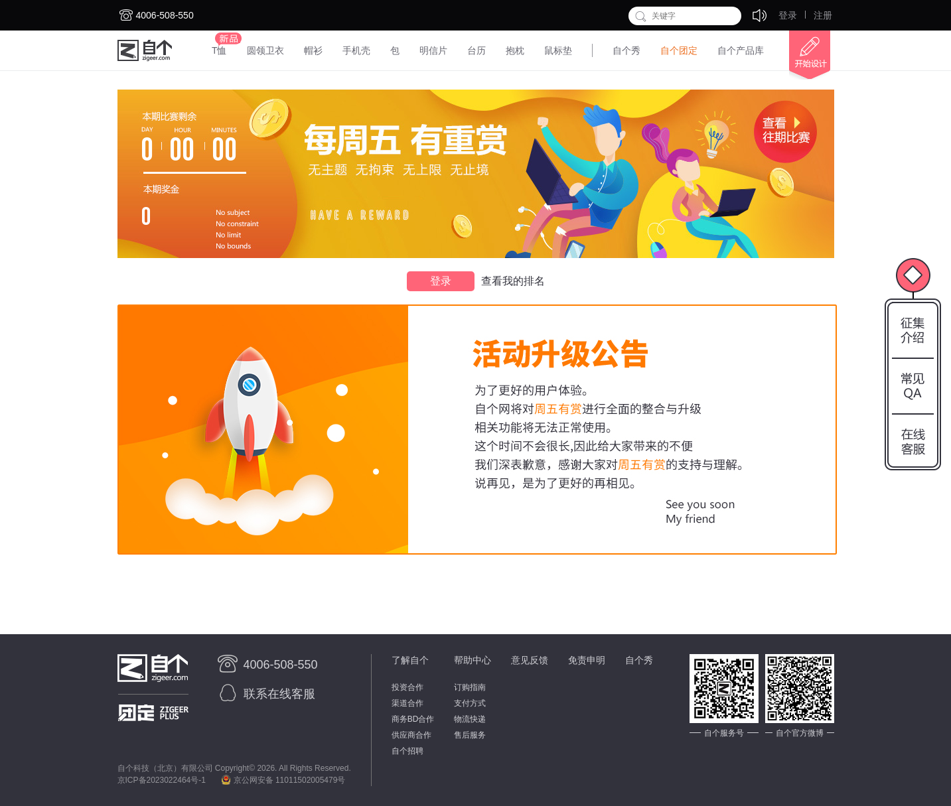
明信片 (433, 50)
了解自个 (410, 660)
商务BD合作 (413, 719)
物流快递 (470, 719)
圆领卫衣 (265, 50)
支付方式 (470, 703)
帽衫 (313, 50)
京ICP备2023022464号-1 (161, 780)
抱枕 (515, 50)
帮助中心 (472, 660)
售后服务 (470, 735)
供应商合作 (411, 735)
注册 (823, 15)
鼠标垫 (558, 50)
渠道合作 (407, 703)
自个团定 (678, 50)
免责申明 (586, 660)
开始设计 (804, 55)
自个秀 (626, 50)
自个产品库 (740, 50)
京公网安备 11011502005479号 (283, 780)
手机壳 (356, 50)
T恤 (219, 50)
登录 (787, 15)
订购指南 (470, 687)
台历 (476, 50)
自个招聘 (407, 751)
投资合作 (407, 687)
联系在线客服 (265, 694)
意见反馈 (529, 660)
